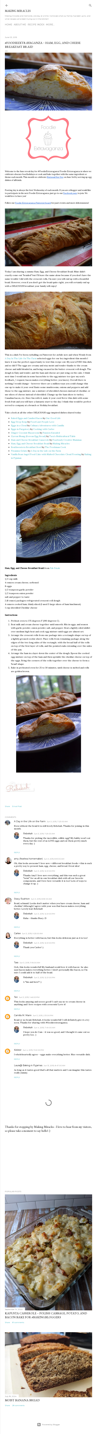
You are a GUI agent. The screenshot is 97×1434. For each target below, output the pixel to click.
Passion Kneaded (51, 432)
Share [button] (7, 806)
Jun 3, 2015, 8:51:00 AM (54, 859)
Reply (17, 852)
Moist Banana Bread (22, 1400)
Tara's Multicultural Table (62, 436)
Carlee (17, 933)
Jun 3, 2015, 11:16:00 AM (29, 962)
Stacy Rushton (22, 898)
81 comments (18, 1322)
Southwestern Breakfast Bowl (26, 447)
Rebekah (28, 833)
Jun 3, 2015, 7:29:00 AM (44, 833)
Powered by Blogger (48, 1424)
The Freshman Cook (55, 447)
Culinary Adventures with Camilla (47, 425)
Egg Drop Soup (19, 421)
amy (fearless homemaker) (28, 858)
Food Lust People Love (42, 421)
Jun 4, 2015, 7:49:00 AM (44, 1027)
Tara (16, 962)
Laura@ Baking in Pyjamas (28, 1065)
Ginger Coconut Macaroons (25, 432)
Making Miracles (18, 11)
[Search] (90, 5)
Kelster (17, 1050)
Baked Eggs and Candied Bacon (26, 418)
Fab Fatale (55, 568)
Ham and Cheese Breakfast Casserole (30, 440)
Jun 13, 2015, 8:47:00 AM (54, 1065)
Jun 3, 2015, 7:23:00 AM (57, 821)
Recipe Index (36, 24)
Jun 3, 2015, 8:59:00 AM (41, 899)
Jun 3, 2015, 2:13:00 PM (43, 1015)
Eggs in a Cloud (19, 425)
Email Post (17, 806)
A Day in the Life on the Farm (46, 450)
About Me (20, 24)
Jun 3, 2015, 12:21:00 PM (44, 871)
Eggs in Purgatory (20, 429)
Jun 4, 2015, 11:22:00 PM (33, 1050)
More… (50, 24)
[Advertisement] (48, 1161)
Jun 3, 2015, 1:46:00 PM (29, 997)
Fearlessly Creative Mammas (67, 440)
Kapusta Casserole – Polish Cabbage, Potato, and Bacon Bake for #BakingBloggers (46, 1315)
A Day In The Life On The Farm (21, 358)
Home (8, 24)
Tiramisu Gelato (19, 450)
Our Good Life (53, 418)
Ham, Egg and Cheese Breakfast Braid (30, 443)
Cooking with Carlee (43, 429)
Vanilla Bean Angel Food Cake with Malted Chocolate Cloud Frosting (46, 454)
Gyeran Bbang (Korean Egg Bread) (28, 436)
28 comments (18, 1405)
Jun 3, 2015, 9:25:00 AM (32, 933)
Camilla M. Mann (23, 1015)
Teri (16, 997)
